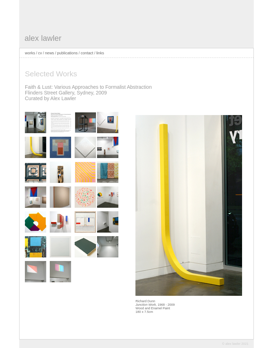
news (49, 53)
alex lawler (43, 38)
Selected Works (51, 74)
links (100, 53)
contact (87, 53)
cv (40, 53)
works (30, 53)
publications (67, 53)
